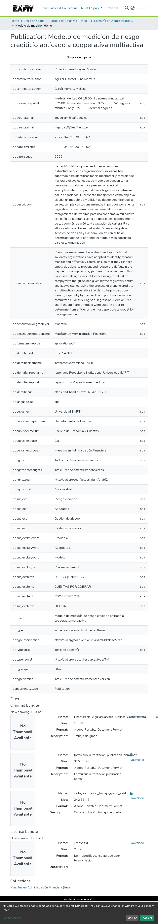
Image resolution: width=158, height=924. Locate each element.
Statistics (111, 8)
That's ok (147, 918)
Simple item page (79, 57)
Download (137, 717)
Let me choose (12, 918)
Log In (140, 8)
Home (15, 21)
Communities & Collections (59, 8)
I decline (132, 918)
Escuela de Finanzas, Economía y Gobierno (69, 21)
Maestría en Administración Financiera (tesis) (114, 21)
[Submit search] (126, 8)
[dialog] (79, 913)
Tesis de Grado (34, 21)
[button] (132, 8)
